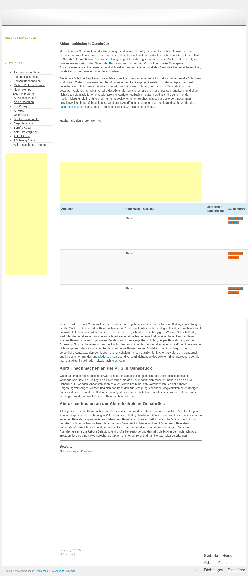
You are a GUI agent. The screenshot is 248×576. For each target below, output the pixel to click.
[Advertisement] (131, 182)
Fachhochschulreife (72, 106)
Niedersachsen (107, 356)
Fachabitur (116, 63)
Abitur (136, 380)
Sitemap (70, 571)
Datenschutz (57, 571)
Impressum (42, 571)
